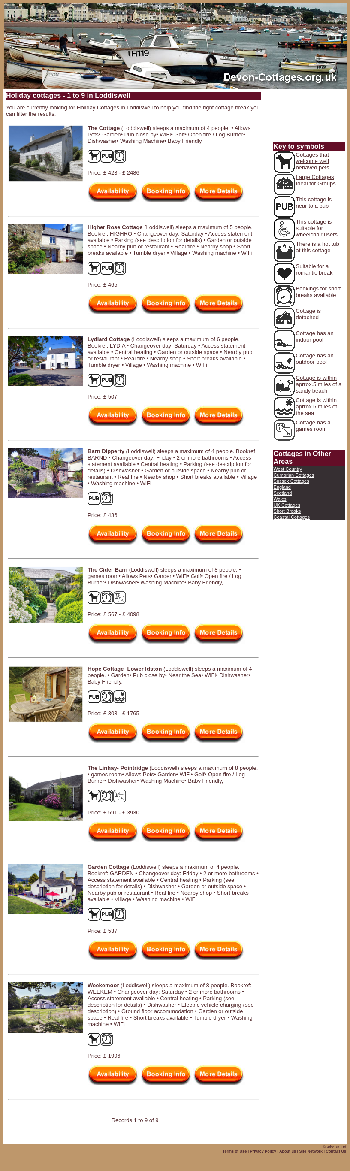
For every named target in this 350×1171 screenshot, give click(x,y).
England (282, 487)
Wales (280, 499)
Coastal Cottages (292, 517)
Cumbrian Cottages (294, 475)
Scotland (283, 493)
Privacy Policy (263, 1151)
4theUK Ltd (336, 1147)
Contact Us (336, 1151)
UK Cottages (287, 505)
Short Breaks (287, 511)
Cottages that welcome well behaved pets (312, 161)
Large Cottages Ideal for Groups (316, 180)
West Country (288, 469)
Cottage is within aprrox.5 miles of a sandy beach (319, 384)
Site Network (311, 1151)
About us (287, 1151)
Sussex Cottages (291, 481)
